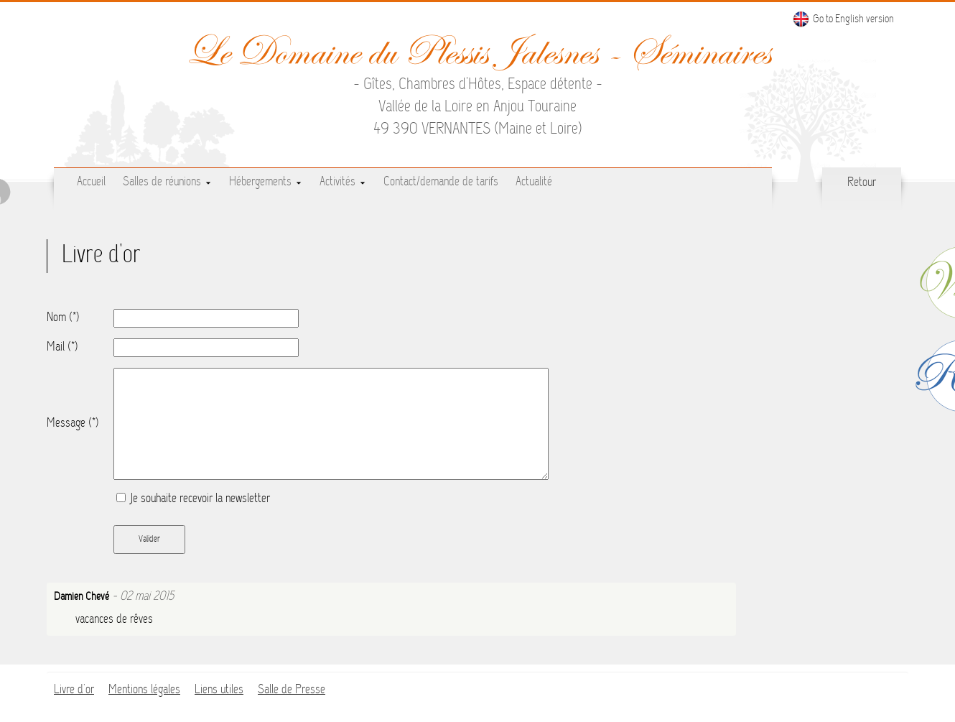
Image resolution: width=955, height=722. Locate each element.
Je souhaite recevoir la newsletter (193, 499)
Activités (343, 182)
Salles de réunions (167, 182)
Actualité (534, 182)
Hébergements (265, 182)
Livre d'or (74, 690)
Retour (861, 183)
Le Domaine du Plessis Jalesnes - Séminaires (477, 52)
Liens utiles (219, 690)
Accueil (91, 182)
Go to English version (842, 19)
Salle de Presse (291, 690)
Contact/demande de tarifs (440, 182)
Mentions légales (144, 690)
